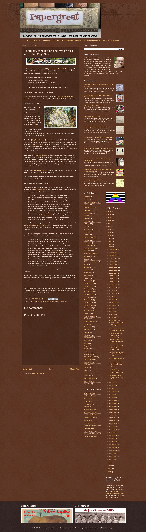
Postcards (36, 40)
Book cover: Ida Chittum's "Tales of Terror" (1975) (99, 137)
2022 (109, 223)
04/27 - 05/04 (113, 412)
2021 (109, 226)
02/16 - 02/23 (113, 441)
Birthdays (86, 205)
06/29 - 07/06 (113, 385)
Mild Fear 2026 (88, 310)
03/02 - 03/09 (113, 435)
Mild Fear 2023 (88, 302)
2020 (109, 229)
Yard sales (87, 384)
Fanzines (86, 234)
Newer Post (27, 369)
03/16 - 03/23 (113, 430)
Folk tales (87, 240)
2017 (109, 238)
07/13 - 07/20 (113, 320)
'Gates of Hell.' (58, 252)
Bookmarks (87, 215)
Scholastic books (89, 359)
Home (26, 40)
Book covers (87, 210)
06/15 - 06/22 (113, 391)
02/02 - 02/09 (113, 447)
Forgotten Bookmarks (90, 415)
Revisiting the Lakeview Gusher (93, 180)
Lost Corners (88, 275)
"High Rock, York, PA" (53, 69)
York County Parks (39, 189)
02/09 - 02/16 (113, 444)
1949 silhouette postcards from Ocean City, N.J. (98, 148)
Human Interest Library (91, 262)
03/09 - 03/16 (113, 433)
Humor (86, 264)
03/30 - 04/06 (113, 424)
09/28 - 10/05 (113, 288)
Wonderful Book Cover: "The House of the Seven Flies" (116, 324)
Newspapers (87, 327)
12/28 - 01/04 (113, 249)
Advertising (87, 197)
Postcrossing (88, 338)
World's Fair (87, 381)
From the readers (34, 301)
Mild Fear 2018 (88, 289)
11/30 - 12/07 (113, 261)
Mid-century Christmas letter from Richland (97, 127)
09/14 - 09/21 (113, 293)
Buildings (86, 224)
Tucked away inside (90, 373)
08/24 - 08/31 (113, 302)
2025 (109, 214)
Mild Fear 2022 (88, 300)
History (42, 301)
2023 (109, 220)
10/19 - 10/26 (113, 279)
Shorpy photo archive (90, 423)
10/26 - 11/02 (113, 276)
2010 (109, 472)
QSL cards (87, 340)
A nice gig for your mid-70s (92, 116)
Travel (85, 370)
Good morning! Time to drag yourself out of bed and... (116, 364)
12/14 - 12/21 (113, 255)
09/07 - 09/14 (113, 296)
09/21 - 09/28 (113, 291)
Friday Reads (88, 243)
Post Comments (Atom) (37, 373)
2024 (109, 217)
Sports (86, 367)
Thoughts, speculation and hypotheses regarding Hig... (115, 335)
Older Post (74, 369)
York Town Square (39, 170)
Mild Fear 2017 (88, 286)
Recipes (46, 40)
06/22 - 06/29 (113, 388)
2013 (109, 463)
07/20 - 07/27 (113, 317)
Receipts (86, 343)
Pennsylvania (56, 301)
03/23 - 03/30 (113, 427)
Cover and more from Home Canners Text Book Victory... (116, 341)
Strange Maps (88, 420)
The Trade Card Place (90, 431)
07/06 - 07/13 (113, 382)
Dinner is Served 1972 (90, 409)
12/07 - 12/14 (113, 258)
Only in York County (38, 140)
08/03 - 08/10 (113, 311)
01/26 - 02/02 (113, 450)
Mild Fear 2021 (88, 297)
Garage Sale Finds (89, 393)
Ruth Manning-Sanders (71, 40)
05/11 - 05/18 (113, 406)
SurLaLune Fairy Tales (90, 436)
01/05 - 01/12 (113, 459)
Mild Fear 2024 (88, 305)
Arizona (86, 199)
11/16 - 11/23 (113, 267)
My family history (89, 321)
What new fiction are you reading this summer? (116, 329)
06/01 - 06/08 (113, 397)
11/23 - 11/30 (113, 264)
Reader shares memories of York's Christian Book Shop (116, 370)
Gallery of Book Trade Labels (92, 434)
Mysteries (48, 301)
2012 (109, 466)
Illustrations (87, 267)
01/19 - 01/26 (113, 453)
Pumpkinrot (87, 407)
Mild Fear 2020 (88, 294)
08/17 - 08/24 (113, 305)
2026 (109, 211)
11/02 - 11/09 (113, 273)
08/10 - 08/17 (113, 308)
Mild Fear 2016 (88, 283)
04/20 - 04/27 (113, 415)
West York (36, 144)
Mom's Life (87, 313)
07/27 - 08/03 (113, 314)
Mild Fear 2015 (88, 281)
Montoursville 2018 (89, 316)
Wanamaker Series (89, 378)
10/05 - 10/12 (113, 285)
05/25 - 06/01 (113, 400)
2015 (109, 244)
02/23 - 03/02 (113, 438)
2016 (109, 241)
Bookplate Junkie (89, 428)
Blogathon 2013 (88, 207)
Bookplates (87, 218)
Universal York (41, 155)
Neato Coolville (88, 398)
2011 (109, 469)
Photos (56, 40)
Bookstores (87, 221)
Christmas (87, 229)
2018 (109, 235)
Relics (85, 351)
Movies (86, 319)
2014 (109, 247)
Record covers (88, 348)
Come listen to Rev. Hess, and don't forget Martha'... (116, 377)
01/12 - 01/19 (113, 456)
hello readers (88, 256)
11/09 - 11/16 (113, 270)
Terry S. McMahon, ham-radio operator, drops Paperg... (116, 353)
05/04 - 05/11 (113, 409)
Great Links (87, 251)
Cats (85, 226)
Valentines (87, 375)
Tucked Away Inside (92, 40)
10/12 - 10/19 (113, 282)
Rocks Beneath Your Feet (37, 225)
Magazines (87, 278)
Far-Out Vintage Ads (90, 237)
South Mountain (46, 215)
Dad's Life (87, 232)
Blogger (111, 528)
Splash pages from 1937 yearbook (94, 106)
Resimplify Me (88, 354)
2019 (109, 232)
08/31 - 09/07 (113, 299)
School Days (87, 362)
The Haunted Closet (90, 396)
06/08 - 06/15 (113, 394)
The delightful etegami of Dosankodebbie (116, 359)
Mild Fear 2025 (88, 308)
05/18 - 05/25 (113, 403)
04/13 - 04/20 (113, 418)
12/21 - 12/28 (113, 252)
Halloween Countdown (90, 254)
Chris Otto (34, 299)
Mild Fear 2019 (88, 291)
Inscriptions (87, 273)
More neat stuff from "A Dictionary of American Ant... (116, 347)
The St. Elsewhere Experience (93, 425)
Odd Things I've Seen (90, 412)
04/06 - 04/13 (113, 421)
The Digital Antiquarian (91, 417)
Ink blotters (87, 270)
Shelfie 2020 (87, 365)
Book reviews (88, 213)
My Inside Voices (89, 404)
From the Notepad (89, 245)
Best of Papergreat (111, 40)
